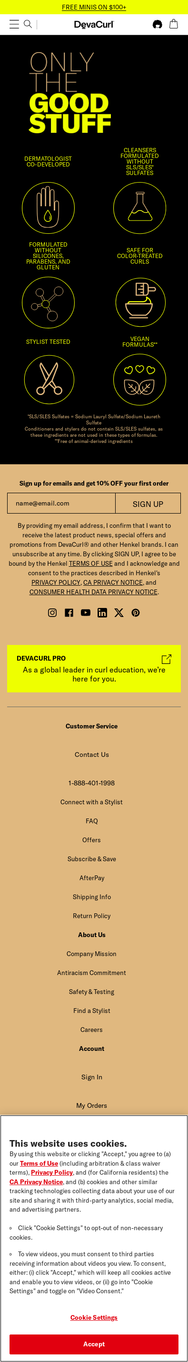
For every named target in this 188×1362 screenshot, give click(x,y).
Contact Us (92, 754)
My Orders (91, 1105)
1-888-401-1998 (92, 783)
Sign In (91, 1077)
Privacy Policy (52, 1174)
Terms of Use (39, 1165)
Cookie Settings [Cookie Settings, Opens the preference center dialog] (94, 1319)
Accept (94, 1346)
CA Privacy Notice (36, 1183)
